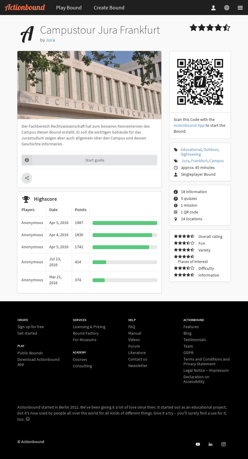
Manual (134, 333)
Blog (187, 333)
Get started (27, 332)
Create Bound (109, 7)
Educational (191, 149)
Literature (137, 352)
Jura (50, 40)
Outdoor (210, 149)
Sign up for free (30, 326)
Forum (134, 346)
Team (188, 346)
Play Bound (69, 7)
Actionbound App (189, 125)
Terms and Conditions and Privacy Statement (206, 361)
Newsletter (137, 365)
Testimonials (194, 339)
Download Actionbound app (38, 361)
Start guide (63, 160)
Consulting (82, 365)
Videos (134, 339)
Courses (80, 359)
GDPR (188, 352)
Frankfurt (199, 160)
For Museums (84, 339)
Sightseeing (191, 154)
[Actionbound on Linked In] (210, 444)
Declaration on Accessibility (196, 379)
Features (191, 326)
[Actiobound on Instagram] (223, 444)
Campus (216, 160)
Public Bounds (30, 353)
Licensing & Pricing (89, 326)
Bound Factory (86, 333)
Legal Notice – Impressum (206, 370)
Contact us (137, 359)
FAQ (131, 326)
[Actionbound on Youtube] (197, 444)
